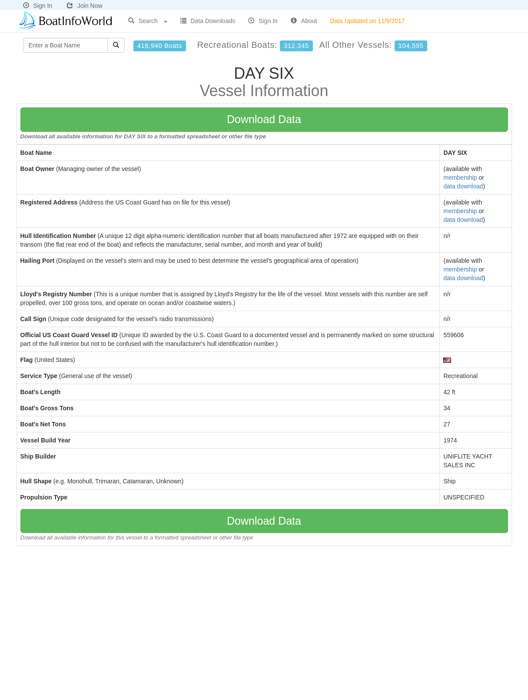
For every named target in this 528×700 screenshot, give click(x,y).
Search (147, 20)
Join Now (85, 5)
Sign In (38, 5)
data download (463, 186)
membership (460, 177)
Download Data (264, 119)
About (304, 20)
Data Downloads (208, 20)
